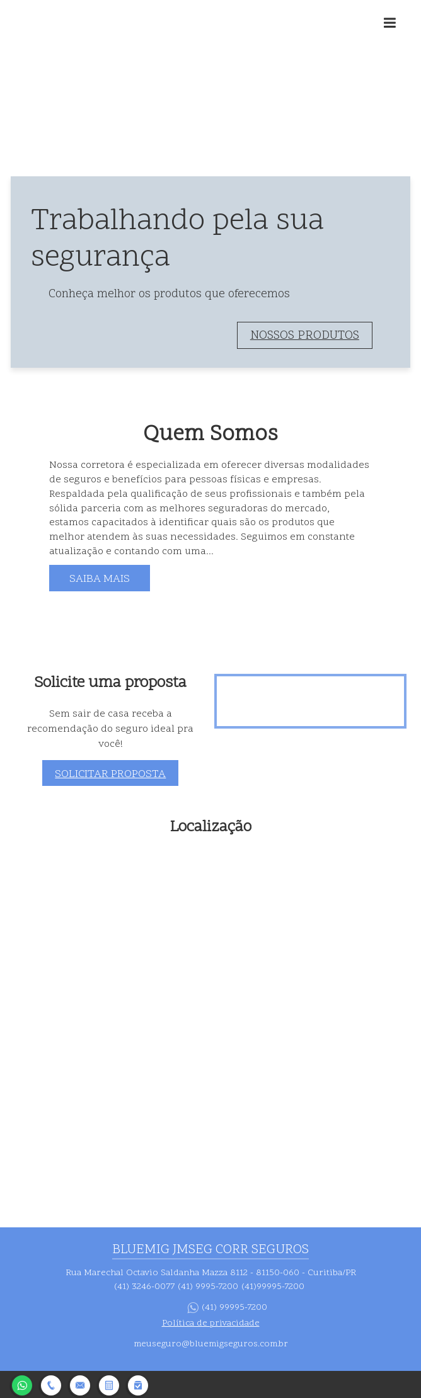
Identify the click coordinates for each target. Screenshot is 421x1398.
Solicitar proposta (110, 774)
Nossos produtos (304, 335)
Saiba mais (99, 579)
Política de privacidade (211, 1323)
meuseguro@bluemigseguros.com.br (211, 1344)
